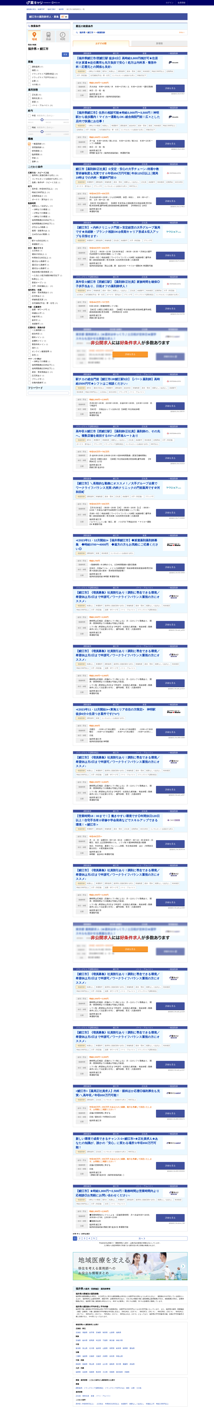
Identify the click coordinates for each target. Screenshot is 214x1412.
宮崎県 (111, 1372)
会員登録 (181, 3)
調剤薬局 (37, 67)
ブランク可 (37, 379)
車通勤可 (37, 244)
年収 (42, 115)
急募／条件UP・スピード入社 (45, 182)
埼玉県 (98, 1340)
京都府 (91, 1356)
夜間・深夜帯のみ (40, 231)
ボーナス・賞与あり (42, 199)
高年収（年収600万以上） (44, 189)
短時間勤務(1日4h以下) (42, 220)
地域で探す (51, 9)
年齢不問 (36, 317)
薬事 (34, 161)
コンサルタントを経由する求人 (46, 179)
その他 (35, 84)
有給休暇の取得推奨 (42, 272)
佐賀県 (84, 1372)
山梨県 (105, 1348)
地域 (34, 36)
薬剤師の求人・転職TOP (35, 9)
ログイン (169, 3)
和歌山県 (119, 1356)
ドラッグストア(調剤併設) (44, 74)
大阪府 (98, 1356)
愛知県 (132, 1348)
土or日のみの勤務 (40, 234)
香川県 (118, 1364)
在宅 (34, 355)
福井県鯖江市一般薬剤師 (90, 32)
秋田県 (105, 1332)
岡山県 (91, 1364)
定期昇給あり (39, 196)
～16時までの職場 (40, 209)
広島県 (98, 1364)
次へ (142, 1238)
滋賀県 (84, 1356)
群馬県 (91, 1340)
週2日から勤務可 (40, 265)
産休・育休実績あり (42, 292)
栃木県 (84, 1340)
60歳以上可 (37, 313)
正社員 (36, 95)
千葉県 (105, 1340)
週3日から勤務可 (40, 268)
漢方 (34, 348)
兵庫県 (105, 1356)
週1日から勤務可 (40, 261)
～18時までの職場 (40, 216)
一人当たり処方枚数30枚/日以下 (46, 275)
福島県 (118, 1332)
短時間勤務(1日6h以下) (42, 223)
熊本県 (98, 1372)
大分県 (105, 1372)
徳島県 (111, 1364)
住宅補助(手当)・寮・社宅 (44, 303)
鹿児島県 (119, 1372)
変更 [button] (65, 54)
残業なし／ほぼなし (42, 206)
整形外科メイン (39, 344)
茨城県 (78, 1340)
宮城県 (98, 1332)
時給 (42, 127)
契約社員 (36, 98)
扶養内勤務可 (38, 383)
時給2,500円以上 (40, 192)
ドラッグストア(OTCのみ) (44, 77)
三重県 (78, 1356)
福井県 (61, 9)
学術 (34, 158)
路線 (49, 36)
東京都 (111, 1340)
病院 (34, 70)
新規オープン (38, 282)
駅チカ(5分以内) (39, 241)
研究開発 (36, 151)
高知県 (132, 1364)
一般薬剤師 (38, 144)
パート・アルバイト (42, 105)
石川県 (91, 1348)
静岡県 (125, 1348)
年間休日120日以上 (41, 258)
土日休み (36, 250)
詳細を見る (170, 88)
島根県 (84, 1364)
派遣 (34, 102)
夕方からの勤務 (39, 227)
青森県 (84, 1332)
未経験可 (37, 324)
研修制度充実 (39, 299)
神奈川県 (119, 1340)
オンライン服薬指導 (41, 351)
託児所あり (37, 296)
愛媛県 (125, 1364)
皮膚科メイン (38, 341)
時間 (63, 36)
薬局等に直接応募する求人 (44, 175)
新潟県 (78, 1348)
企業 (34, 81)
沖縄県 (126, 1372)
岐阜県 (118, 1348)
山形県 (111, 1332)
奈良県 (111, 1356)
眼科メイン (37, 337)
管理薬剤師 (37, 147)
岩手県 (91, 1332)
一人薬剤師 (38, 330)
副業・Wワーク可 (40, 309)
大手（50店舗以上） (42, 286)
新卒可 (35, 320)
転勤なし (37, 279)
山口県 (105, 1364)
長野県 (111, 1348)
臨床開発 (36, 154)
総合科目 (36, 334)
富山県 (84, 1348)
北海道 (78, 1332)
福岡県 (78, 1372)
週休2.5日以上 (39, 254)
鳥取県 (78, 1364)
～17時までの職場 (40, 213)
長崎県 (91, 1372)
